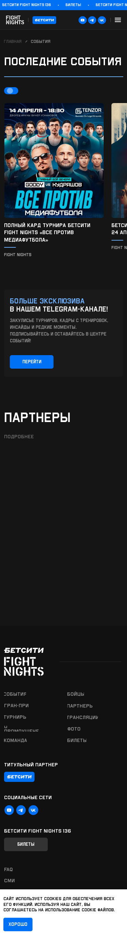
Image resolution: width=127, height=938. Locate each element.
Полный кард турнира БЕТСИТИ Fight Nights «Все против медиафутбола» (47, 232)
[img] (54, 160)
